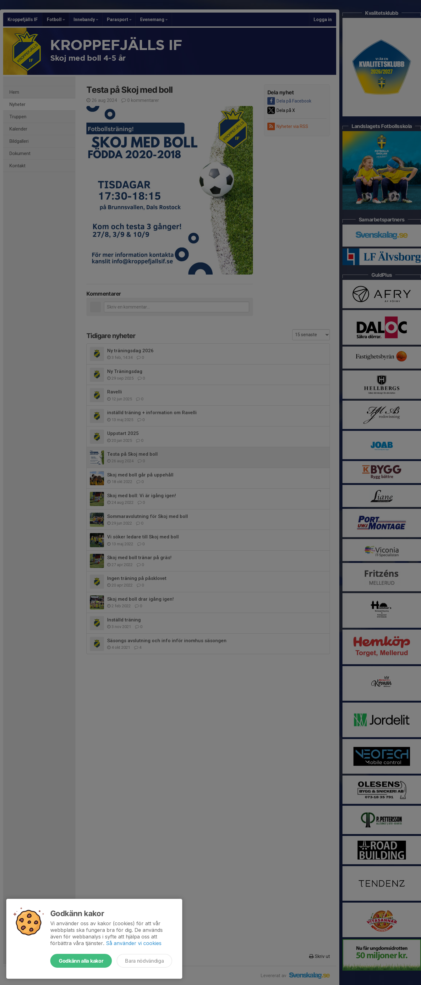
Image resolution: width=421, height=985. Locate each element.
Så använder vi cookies (133, 943)
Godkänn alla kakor (81, 961)
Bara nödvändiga (144, 961)
